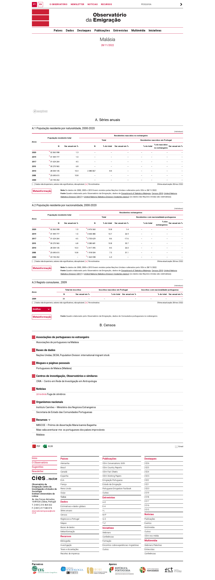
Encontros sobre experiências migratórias (120, 545)
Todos (63, 497)
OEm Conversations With (113, 463)
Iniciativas (155, 30)
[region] (107, 80)
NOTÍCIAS (93, 4)
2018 (146, 497)
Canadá (63, 472)
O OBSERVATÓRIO (58, 4)
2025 (146, 467)
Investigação (66, 545)
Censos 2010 (157, 193)
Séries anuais (66, 510)
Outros (105, 549)
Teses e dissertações (69, 549)
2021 (146, 484)
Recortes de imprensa (69, 553)
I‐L (103, 510)
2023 (146, 476)
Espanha (64, 476)
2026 (146, 463)
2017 (146, 501)
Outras (105, 493)
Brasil (63, 467)
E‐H (104, 506)
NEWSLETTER (77, 4)
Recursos (65, 536)
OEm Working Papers (111, 476)
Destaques (84, 30)
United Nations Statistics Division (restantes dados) (106, 197)
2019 (146, 493)
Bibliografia (65, 541)
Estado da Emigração (111, 484)
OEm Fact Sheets (110, 472)
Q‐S (104, 519)
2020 (146, 488)
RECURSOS (106, 4)
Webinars (106, 532)
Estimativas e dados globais (73, 506)
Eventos (148, 523)
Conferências (108, 537)
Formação (106, 541)
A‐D (104, 502)
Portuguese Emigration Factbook (116, 488)
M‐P (104, 515)
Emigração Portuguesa (112, 480)
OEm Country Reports (112, 467)
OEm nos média (151, 536)
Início (34, 458)
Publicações (102, 30)
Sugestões (37, 467)
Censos (63, 515)
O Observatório (40, 462)
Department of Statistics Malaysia (136, 193)
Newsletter (38, 471)
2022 (146, 480)
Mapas (63, 523)
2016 (146, 505)
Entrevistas (120, 30)
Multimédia (138, 30)
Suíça (62, 493)
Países (64, 458)
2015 (146, 509)
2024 (146, 472)
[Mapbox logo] (40, 111)
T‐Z (104, 523)
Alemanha (64, 463)
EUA (62, 480)
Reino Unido (65, 488)
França (63, 484)
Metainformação (42, 191)
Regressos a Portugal (69, 519)
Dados (70, 30)
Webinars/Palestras (153, 545)
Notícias (149, 514)
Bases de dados (67, 527)
